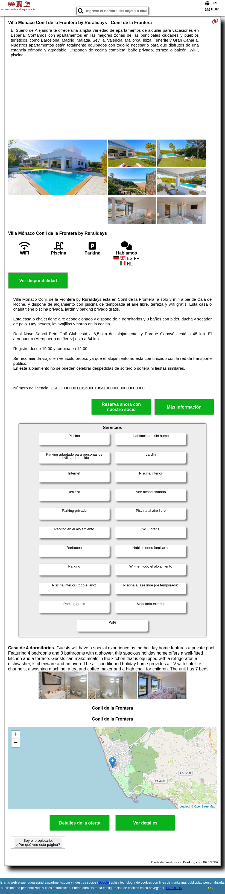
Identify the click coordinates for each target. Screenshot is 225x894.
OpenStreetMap (204, 806)
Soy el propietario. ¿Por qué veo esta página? (38, 842)
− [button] (15, 743)
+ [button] (15, 735)
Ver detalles (145, 823)
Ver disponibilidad (38, 280)
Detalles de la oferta (79, 823)
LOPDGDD (174, 888)
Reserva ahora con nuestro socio (121, 407)
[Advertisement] (112, 98)
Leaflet (184, 806)
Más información (184, 407)
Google (103, 882)
